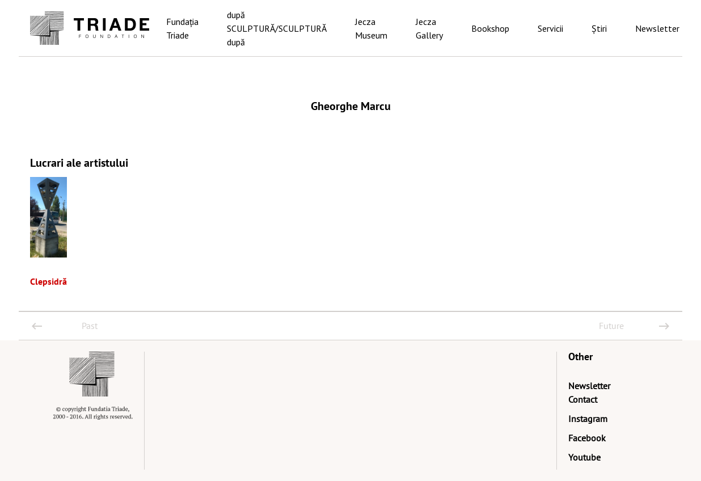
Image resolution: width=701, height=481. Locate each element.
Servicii (550, 28)
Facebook (587, 438)
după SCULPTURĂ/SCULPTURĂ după (277, 28)
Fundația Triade (182, 28)
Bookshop (490, 28)
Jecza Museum (371, 28)
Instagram (587, 418)
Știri (599, 28)
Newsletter (657, 28)
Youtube (584, 457)
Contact (582, 399)
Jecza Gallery (429, 28)
